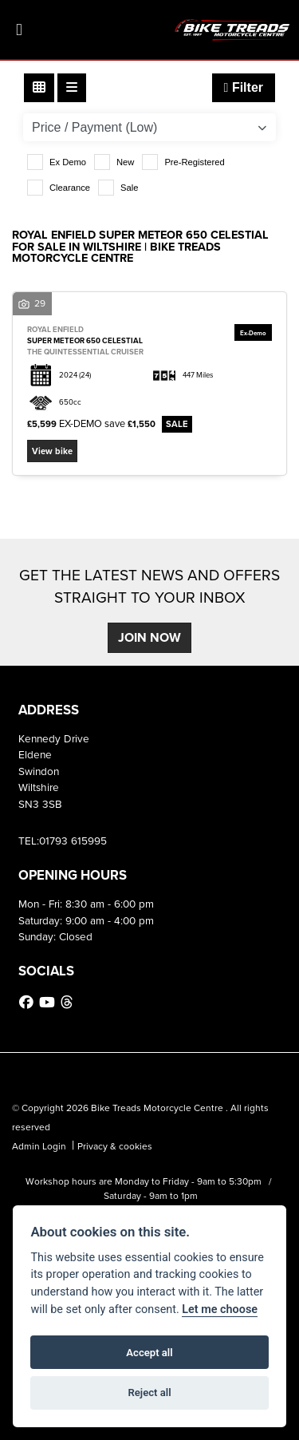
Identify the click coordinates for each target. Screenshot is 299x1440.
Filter (243, 87)
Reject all (149, 1392)
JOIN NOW (149, 637)
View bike (52, 451)
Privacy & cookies (114, 1146)
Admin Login (39, 1146)
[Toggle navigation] (19, 30)
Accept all (149, 1353)
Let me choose (220, 1309)
